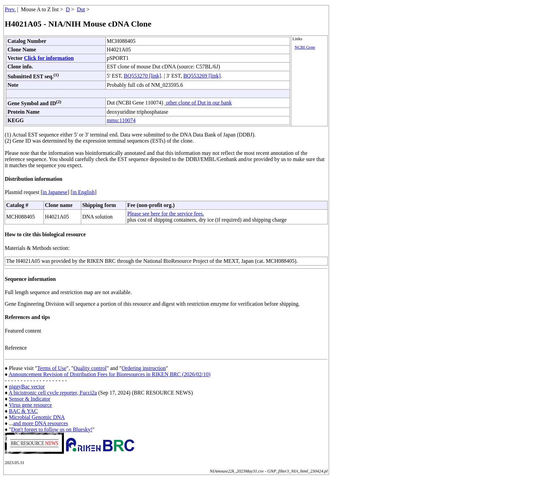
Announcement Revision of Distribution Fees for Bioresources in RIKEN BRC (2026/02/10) (109, 374)
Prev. (10, 9)
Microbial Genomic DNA (37, 417)
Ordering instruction (144, 368)
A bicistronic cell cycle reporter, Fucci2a (52, 393)
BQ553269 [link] (202, 76)
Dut (81, 9)
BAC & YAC (23, 411)
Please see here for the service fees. (165, 214)
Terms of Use (51, 368)
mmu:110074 (121, 120)
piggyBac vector (27, 386)
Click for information (48, 58)
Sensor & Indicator (29, 399)
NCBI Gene (305, 47)
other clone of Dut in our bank (198, 103)
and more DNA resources (40, 423)
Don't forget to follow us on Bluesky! (51, 429)
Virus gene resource (30, 405)
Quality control (89, 368)
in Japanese (54, 192)
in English (83, 192)
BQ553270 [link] (142, 76)
